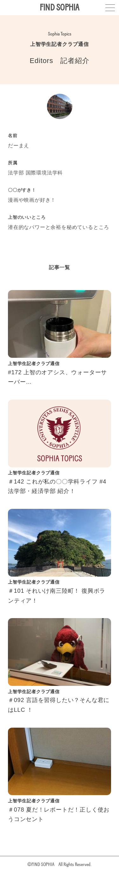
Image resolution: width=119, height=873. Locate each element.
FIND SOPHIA (59, 7)
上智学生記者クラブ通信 (59, 44)
